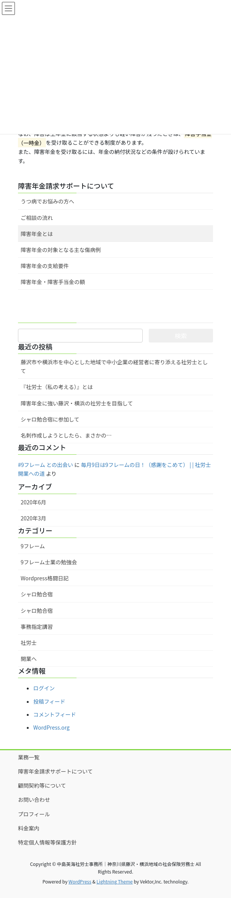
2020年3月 (33, 518)
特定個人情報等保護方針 (47, 842)
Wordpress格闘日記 (44, 578)
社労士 (29, 642)
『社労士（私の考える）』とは (57, 387)
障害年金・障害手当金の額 (53, 282)
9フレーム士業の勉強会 (49, 562)
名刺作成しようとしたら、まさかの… (66, 435)
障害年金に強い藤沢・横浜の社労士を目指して (77, 403)
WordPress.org (51, 727)
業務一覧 (28, 757)
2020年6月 (33, 502)
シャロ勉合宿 (37, 594)
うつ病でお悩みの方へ (47, 201)
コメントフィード (54, 714)
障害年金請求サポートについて (66, 186)
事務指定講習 (37, 626)
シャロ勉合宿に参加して (50, 419)
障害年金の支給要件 (45, 266)
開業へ (29, 658)
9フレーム (33, 546)
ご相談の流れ (37, 217)
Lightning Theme (114, 881)
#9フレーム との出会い (45, 464)
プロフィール (34, 814)
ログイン (44, 688)
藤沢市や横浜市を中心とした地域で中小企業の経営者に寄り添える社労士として (114, 366)
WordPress (79, 881)
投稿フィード (49, 701)
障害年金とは (37, 233)
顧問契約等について (42, 785)
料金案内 (28, 828)
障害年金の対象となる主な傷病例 (61, 250)
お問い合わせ (34, 799)
